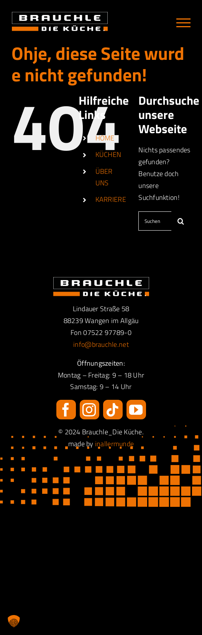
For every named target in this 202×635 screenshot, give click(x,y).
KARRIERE (110, 199)
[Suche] (181, 221)
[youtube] (136, 409)
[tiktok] (113, 409)
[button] (14, 621)
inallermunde (114, 444)
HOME (105, 138)
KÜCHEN (108, 154)
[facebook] (66, 409)
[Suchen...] (154, 221)
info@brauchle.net (101, 344)
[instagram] (89, 409)
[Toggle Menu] (183, 22)
